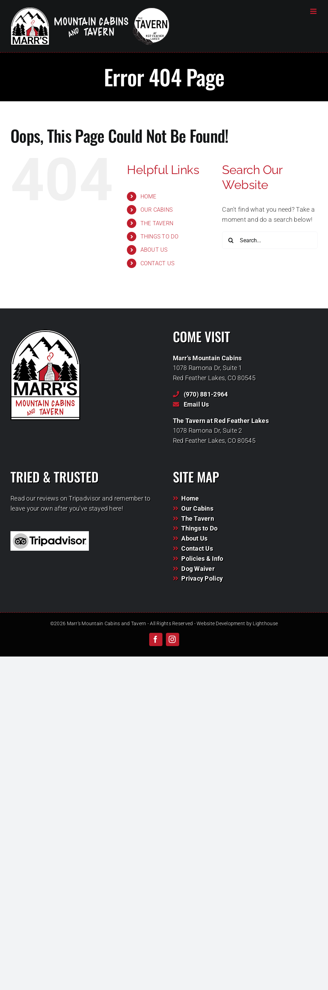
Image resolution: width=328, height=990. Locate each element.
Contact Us (197, 548)
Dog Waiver (198, 568)
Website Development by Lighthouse (237, 623)
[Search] (230, 240)
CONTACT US (157, 263)
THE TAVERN (157, 223)
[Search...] (270, 240)
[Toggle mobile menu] (314, 11)
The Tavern (197, 518)
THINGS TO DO (159, 236)
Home (190, 498)
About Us (194, 538)
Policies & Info (202, 558)
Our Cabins (197, 508)
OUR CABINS (156, 209)
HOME (148, 196)
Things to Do (199, 528)
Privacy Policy (202, 578)
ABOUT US (154, 249)
